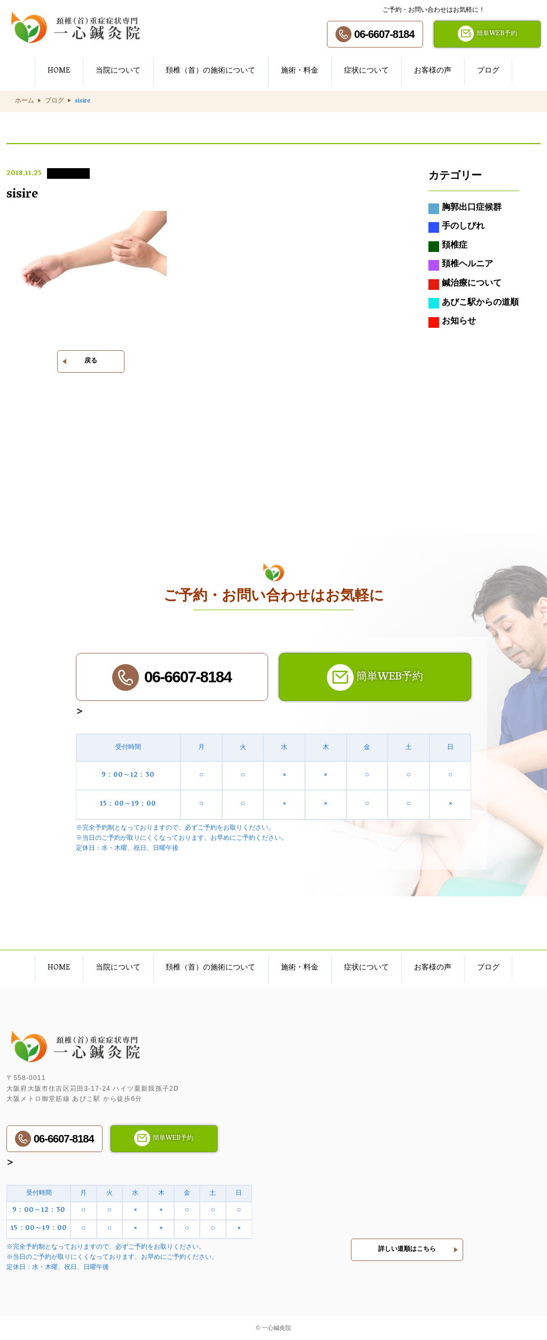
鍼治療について (465, 284)
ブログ (54, 101)
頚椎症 (447, 247)
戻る (90, 362)
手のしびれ (456, 228)
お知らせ (452, 323)
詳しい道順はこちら (407, 1247)
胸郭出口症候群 (465, 209)
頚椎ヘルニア (460, 266)
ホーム (24, 101)
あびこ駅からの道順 (473, 304)
